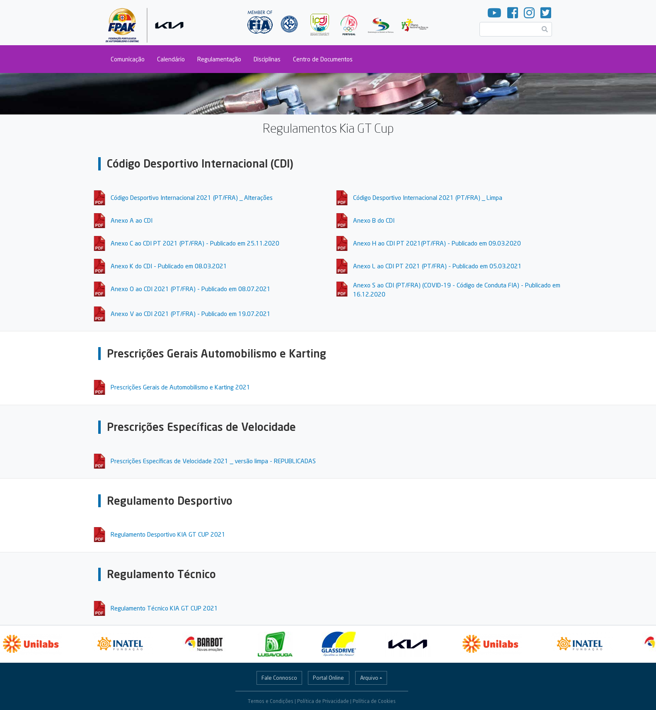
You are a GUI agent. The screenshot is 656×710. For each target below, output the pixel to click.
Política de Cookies (374, 701)
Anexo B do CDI (374, 220)
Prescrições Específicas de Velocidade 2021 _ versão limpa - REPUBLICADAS (213, 460)
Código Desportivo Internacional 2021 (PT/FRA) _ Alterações (192, 197)
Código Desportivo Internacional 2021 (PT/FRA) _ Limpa (427, 197)
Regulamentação (219, 59)
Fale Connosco (279, 677)
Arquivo (369, 677)
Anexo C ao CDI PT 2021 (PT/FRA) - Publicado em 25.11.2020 (195, 243)
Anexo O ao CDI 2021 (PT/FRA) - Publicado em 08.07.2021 (191, 288)
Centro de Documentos (323, 59)
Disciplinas (267, 59)
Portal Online (328, 677)
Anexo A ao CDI (132, 220)
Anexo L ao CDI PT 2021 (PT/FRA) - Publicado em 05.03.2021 (437, 266)
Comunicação (128, 59)
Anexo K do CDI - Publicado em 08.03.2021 (169, 266)
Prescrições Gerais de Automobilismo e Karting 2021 (180, 387)
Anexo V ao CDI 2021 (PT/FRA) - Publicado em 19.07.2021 (191, 313)
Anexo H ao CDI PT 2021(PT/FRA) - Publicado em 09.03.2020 (437, 243)
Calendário (171, 59)
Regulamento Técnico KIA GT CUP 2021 (164, 608)
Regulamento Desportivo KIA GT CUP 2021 (168, 534)
